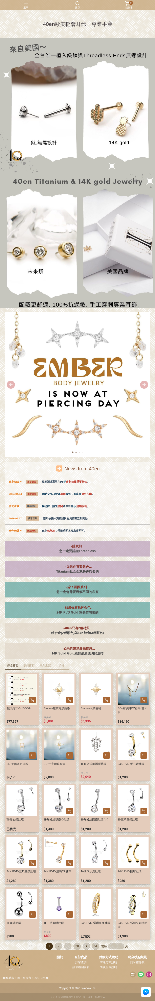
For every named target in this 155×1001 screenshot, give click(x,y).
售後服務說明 (108, 967)
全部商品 (80, 957)
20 (77, 946)
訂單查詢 (81, 962)
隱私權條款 (137, 962)
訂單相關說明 (80, 967)
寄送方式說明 (108, 962)
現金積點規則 (137, 957)
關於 (60, 957)
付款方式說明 (108, 957)
